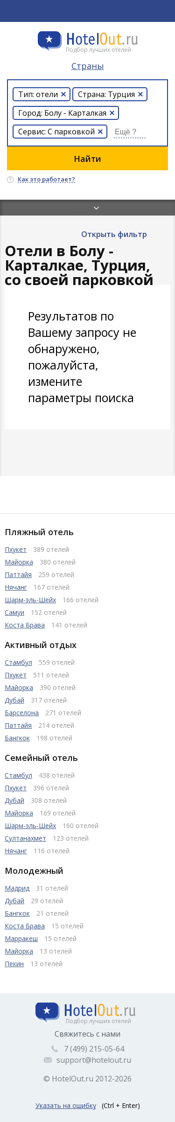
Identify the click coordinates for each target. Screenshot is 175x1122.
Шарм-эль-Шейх (30, 599)
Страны (87, 65)
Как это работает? (46, 179)
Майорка (19, 562)
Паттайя (18, 574)
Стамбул (18, 662)
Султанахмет (25, 838)
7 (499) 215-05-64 (94, 1049)
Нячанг (16, 587)
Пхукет (16, 549)
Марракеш (21, 938)
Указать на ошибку (65, 1105)
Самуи (14, 612)
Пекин (14, 963)
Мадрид (17, 888)
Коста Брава (25, 624)
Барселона (22, 712)
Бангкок (17, 737)
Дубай (14, 700)
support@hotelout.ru (93, 1060)
